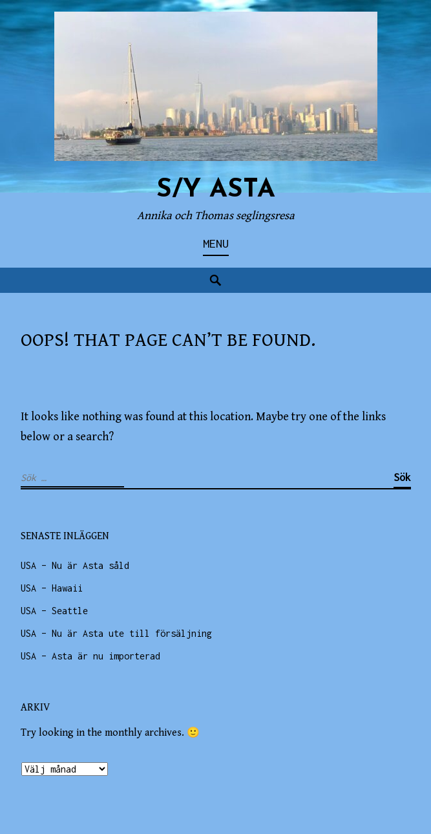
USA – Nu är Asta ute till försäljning (116, 633)
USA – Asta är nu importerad (90, 655)
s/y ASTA (215, 190)
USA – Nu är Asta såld (75, 565)
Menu (216, 243)
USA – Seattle (54, 610)
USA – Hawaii (52, 588)
